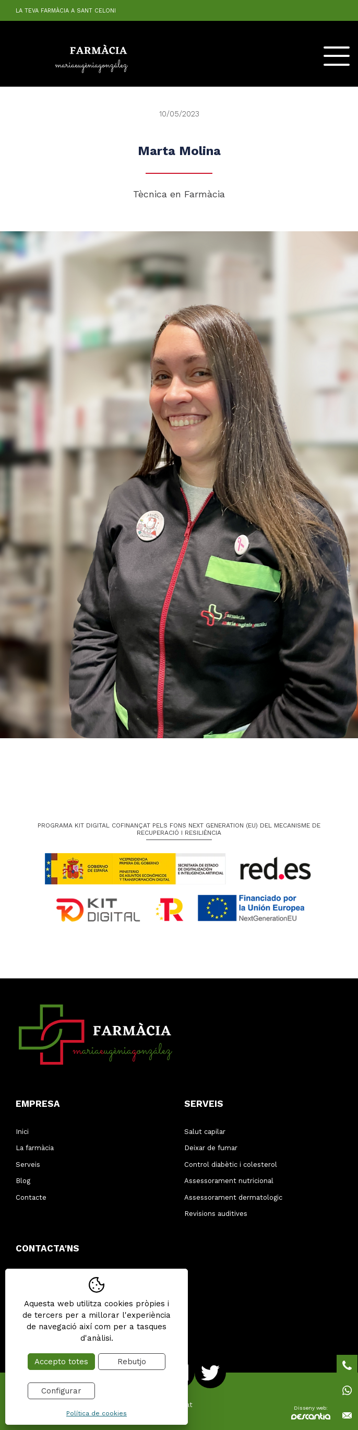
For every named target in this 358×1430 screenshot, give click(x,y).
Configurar (61, 1391)
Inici (22, 1132)
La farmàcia (35, 1148)
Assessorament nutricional (228, 1181)
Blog (23, 1181)
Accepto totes (61, 1361)
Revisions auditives (215, 1214)
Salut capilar (204, 1132)
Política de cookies (96, 1413)
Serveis (28, 1164)
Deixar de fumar (210, 1148)
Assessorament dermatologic (233, 1197)
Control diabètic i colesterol (230, 1164)
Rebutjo (131, 1361)
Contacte (31, 1197)
